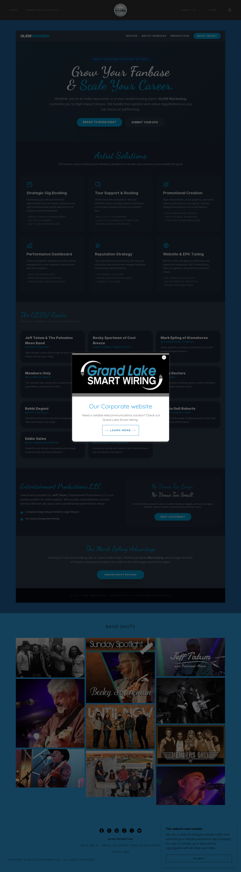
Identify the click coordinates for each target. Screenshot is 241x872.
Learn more (120, 430)
